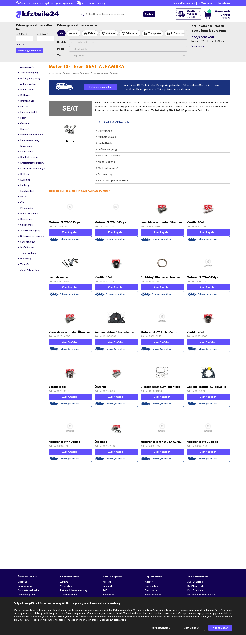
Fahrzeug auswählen (100, 86)
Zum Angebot (70, 232)
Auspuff (149, 581)
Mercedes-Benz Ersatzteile (201, 594)
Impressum (108, 594)
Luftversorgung (106, 149)
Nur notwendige (161, 627)
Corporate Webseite (28, 590)
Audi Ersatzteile (195, 581)
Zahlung (64, 581)
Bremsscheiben (153, 594)
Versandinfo (66, 586)
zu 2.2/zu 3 (42, 34)
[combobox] (112, 14)
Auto (75, 33)
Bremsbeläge (152, 586)
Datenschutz (109, 586)
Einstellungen (191, 627)
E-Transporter (178, 33)
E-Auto (92, 33)
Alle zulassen (220, 627)
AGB (105, 590)
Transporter (154, 33)
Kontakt (107, 581)
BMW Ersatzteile (195, 586)
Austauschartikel (68, 594)
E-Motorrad (132, 33)
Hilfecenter (199, 46)
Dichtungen (104, 130)
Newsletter (224, 3)
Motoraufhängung (108, 155)
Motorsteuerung (107, 168)
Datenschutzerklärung (113, 619)
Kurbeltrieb (104, 143)
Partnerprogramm (26, 594)
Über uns (22, 581)
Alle (61, 33)
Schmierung (104, 174)
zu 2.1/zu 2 (21, 34)
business (25, 586)
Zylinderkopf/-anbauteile (112, 180)
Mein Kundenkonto (185, 3)
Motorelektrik (105, 161)
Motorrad (111, 33)
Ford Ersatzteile (195, 590)
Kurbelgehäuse (106, 137)
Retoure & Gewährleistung (73, 590)
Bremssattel (151, 590)
